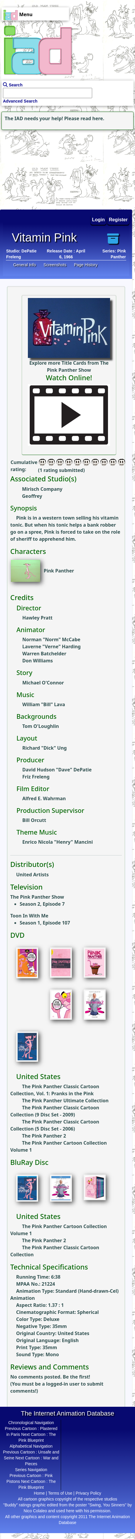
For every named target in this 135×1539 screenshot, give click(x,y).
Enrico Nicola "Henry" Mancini (57, 842)
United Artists (32, 874)
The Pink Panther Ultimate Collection (65, 1100)
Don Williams (37, 660)
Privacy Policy (88, 1493)
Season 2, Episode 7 (42, 904)
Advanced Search (20, 101)
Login (98, 219)
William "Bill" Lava (43, 704)
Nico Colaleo (35, 1510)
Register (118, 219)
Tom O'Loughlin (40, 726)
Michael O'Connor (43, 682)
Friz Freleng (36, 776)
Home (39, 1493)
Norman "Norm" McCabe (51, 639)
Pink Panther (59, 570)
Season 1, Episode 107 (45, 923)
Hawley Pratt (37, 617)
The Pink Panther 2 (44, 1136)
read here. (92, 118)
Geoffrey (32, 496)
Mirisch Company (42, 489)
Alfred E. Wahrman (44, 798)
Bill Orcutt (34, 820)
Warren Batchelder (44, 653)
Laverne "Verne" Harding (51, 646)
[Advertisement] (36, 168)
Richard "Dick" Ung (44, 748)
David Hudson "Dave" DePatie (57, 769)
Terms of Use (60, 1493)
